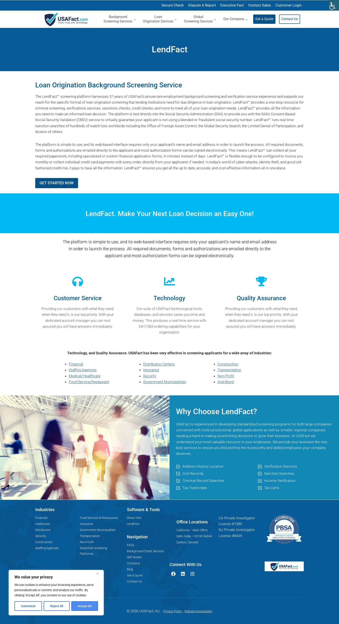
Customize (28, 606)
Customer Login (288, 5)
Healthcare (42, 524)
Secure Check (173, 5)
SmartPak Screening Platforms (93, 550)
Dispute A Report (202, 5)
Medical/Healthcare (85, 376)
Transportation (229, 370)
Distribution (43, 530)
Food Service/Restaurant (89, 382)
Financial (76, 364)
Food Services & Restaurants (99, 518)
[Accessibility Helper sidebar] (334, 5)
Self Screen (134, 557)
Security (149, 376)
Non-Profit (225, 376)
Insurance (151, 370)
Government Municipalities (164, 382)
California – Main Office (192, 530)
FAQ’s (130, 545)
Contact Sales (259, 5)
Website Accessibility (198, 611)
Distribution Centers (159, 364)
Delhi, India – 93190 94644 (194, 536)
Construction (227, 364)
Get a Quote (264, 19)
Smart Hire (134, 518)
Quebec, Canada (187, 542)
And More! (225, 382)
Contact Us (289, 19)
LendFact (133, 524)
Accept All (85, 606)
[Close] (99, 573)
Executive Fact (232, 5)
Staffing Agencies (83, 370)
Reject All (56, 606)
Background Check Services (145, 551)
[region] (56, 592)
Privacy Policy (172, 611)
